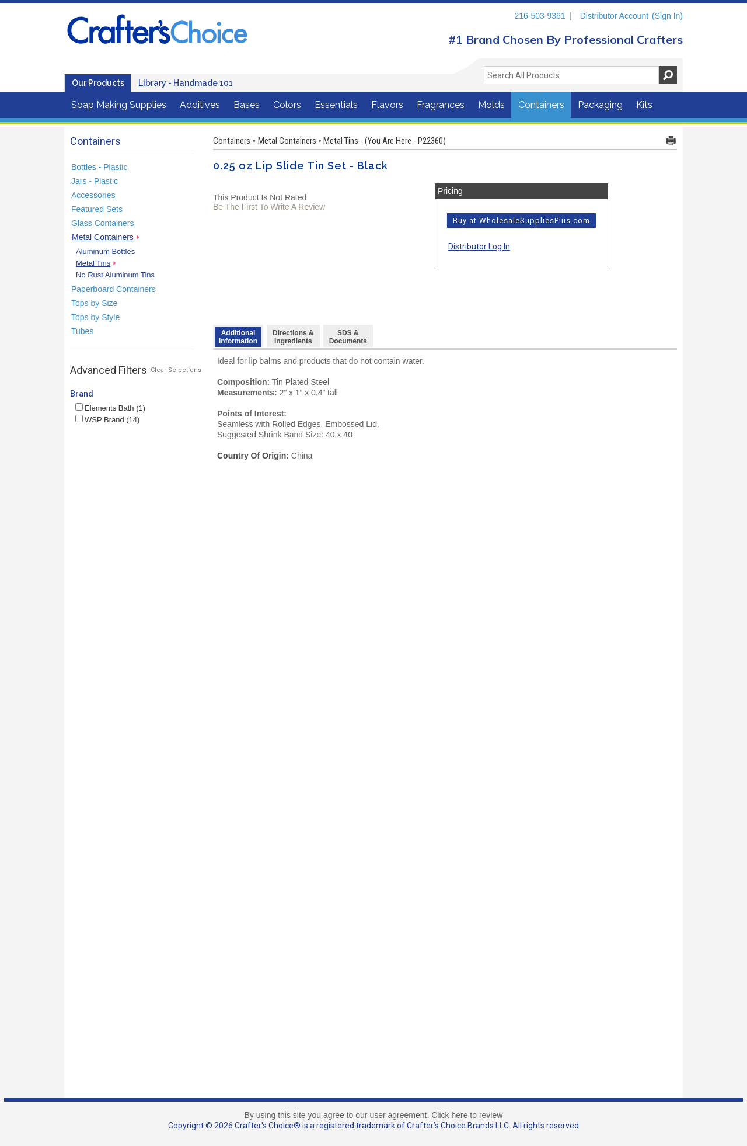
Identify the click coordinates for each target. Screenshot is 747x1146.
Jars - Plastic (94, 181)
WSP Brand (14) (107, 419)
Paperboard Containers (113, 289)
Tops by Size (94, 303)
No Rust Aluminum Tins (115, 274)
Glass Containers (102, 223)
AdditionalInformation (238, 337)
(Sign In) (667, 15)
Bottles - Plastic (99, 167)
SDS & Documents (348, 337)
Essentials (336, 104)
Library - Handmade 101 (185, 83)
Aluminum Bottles (105, 251)
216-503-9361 (539, 15)
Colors (287, 104)
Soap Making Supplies (118, 104)
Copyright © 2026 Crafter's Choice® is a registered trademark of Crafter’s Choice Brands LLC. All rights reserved (373, 1125)
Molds (491, 104)
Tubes (82, 331)
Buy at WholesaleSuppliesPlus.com (521, 220)
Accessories (93, 195)
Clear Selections (176, 370)
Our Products (98, 83)
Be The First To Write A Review (269, 206)
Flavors (387, 104)
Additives (200, 104)
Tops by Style (95, 317)
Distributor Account (614, 15)
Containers (541, 104)
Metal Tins (93, 263)
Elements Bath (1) (110, 408)
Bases (246, 104)
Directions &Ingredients (293, 337)
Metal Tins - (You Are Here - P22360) (384, 141)
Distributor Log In (479, 246)
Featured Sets (97, 209)
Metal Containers (103, 237)
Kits (644, 104)
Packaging (600, 104)
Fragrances (441, 104)
